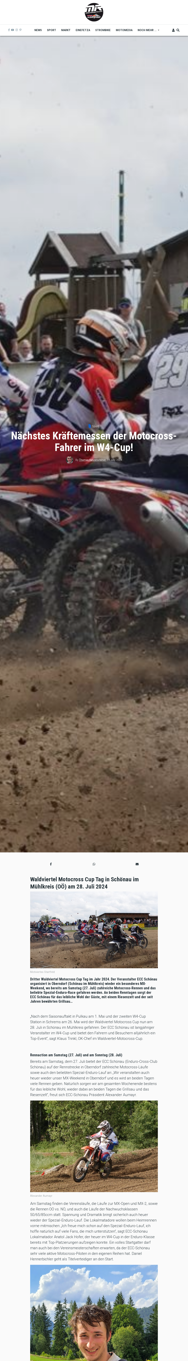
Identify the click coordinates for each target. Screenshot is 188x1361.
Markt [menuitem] (65, 30)
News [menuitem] (38, 30)
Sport (95, 426)
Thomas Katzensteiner (92, 459)
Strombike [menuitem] (103, 30)
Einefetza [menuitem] (83, 30)
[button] (51, 864)
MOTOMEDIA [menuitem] (124, 30)
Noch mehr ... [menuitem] (147, 31)
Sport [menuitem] (51, 30)
